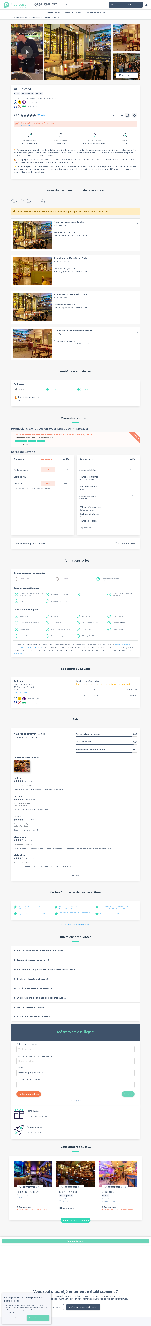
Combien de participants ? (29, 1079)
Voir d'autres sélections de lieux (75, 924)
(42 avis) (41, 115)
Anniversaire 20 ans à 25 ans (31, 623)
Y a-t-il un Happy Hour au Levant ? (34, 988)
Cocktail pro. (25, 629)
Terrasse (85, 594)
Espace (19, 1067)
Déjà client (57, 1307)
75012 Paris (19, 690)
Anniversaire (118, 616)
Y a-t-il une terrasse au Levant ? (33, 1016)
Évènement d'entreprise (95, 12)
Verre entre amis (88, 629)
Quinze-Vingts (25, 684)
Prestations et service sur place (106, 749)
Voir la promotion (27, 125)
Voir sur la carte (21, 692)
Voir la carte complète (125, 543)
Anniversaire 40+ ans (90, 623)
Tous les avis (75, 875)
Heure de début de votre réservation (34, 1056)
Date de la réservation (27, 1044)
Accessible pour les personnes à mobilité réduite (31, 594)
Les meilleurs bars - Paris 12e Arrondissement (70, 907)
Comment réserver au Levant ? (32, 960)
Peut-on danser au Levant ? (31, 1007)
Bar (16, 684)
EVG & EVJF (56, 616)
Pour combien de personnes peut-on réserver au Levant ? (47, 969)
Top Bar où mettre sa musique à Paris (33, 914)
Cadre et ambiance (106, 742)
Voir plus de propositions (75, 1220)
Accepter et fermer (38, 1318)
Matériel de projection (59, 594)
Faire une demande (75, 1241)
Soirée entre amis (53, 12)
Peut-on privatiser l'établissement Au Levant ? (40, 950)
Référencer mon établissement (125, 5)
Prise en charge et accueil (106, 734)
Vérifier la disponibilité (29, 1094)
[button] (75, 234)
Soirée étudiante (26, 636)
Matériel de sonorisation (60, 601)
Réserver (128, 1094)
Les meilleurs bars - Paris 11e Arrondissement (29, 907)
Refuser (18, 1318)
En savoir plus (9, 1312)
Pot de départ (118, 629)
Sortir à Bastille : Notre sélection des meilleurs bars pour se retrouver (114, 907)
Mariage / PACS (88, 636)
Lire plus (18, 653)
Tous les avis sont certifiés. (27, 737)
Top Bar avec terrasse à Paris (111, 914)
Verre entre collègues (73, 12)
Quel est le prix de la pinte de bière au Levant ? (41, 998)
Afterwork (24, 616)
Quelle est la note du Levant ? (32, 979)
